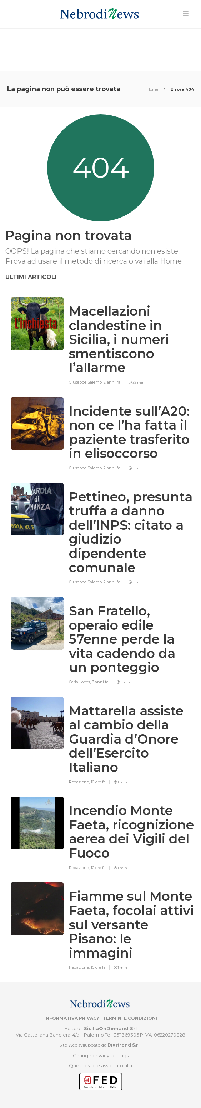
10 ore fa (98, 781)
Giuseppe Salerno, (86, 382)
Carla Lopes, (80, 681)
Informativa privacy (71, 1018)
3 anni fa (100, 681)
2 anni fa (112, 382)
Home (153, 89)
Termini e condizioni (130, 1018)
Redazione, (80, 781)
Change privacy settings (101, 1055)
